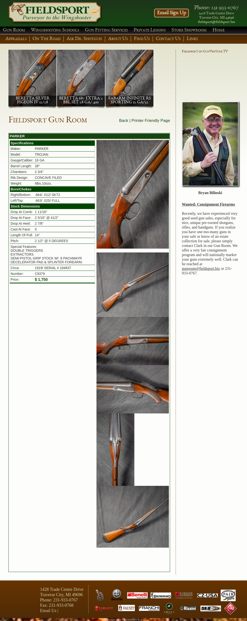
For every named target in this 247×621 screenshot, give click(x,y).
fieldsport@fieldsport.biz (216, 22)
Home (219, 30)
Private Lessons (150, 30)
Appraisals (16, 39)
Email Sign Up (171, 13)
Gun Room (14, 30)
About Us (118, 39)
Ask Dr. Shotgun (84, 39)
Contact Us (168, 39)
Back (123, 120)
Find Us (142, 39)
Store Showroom (189, 30)
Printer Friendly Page (150, 120)
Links (192, 39)
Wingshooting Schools (55, 30)
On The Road (47, 39)
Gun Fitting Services (106, 30)
